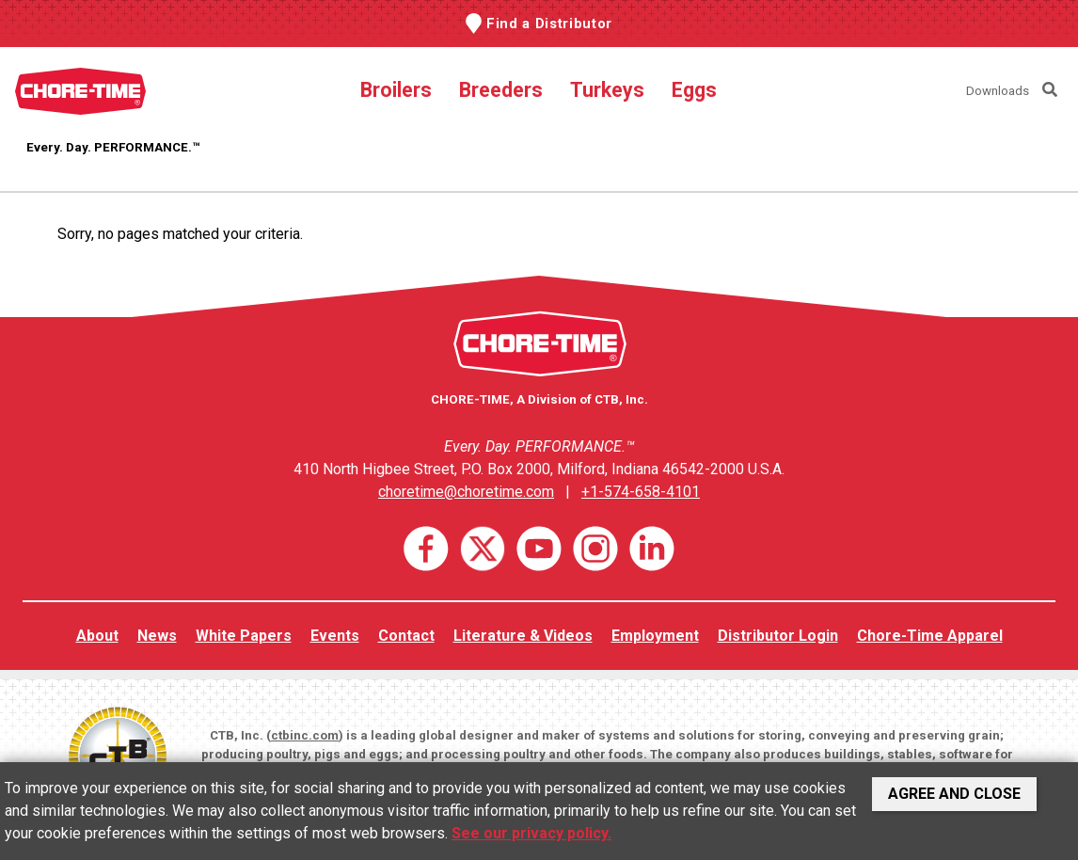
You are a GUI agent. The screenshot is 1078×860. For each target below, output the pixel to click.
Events (334, 636)
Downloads (997, 91)
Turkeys (607, 90)
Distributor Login (778, 636)
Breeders (501, 90)
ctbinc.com (305, 735)
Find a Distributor (549, 23)
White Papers (244, 636)
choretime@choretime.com (466, 492)
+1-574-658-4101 (640, 492)
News (157, 636)
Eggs (694, 90)
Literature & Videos (523, 636)
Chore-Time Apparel (930, 636)
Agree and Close (954, 794)
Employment (655, 636)
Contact (406, 636)
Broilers (396, 90)
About (97, 636)
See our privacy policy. (531, 833)
